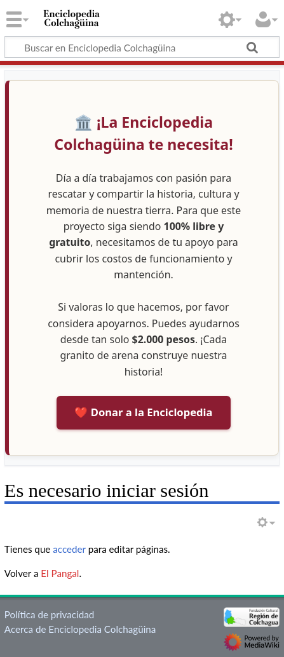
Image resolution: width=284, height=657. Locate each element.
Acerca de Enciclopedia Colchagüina (80, 629)
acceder (69, 549)
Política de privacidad (49, 614)
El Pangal (60, 573)
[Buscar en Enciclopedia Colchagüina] (142, 47)
